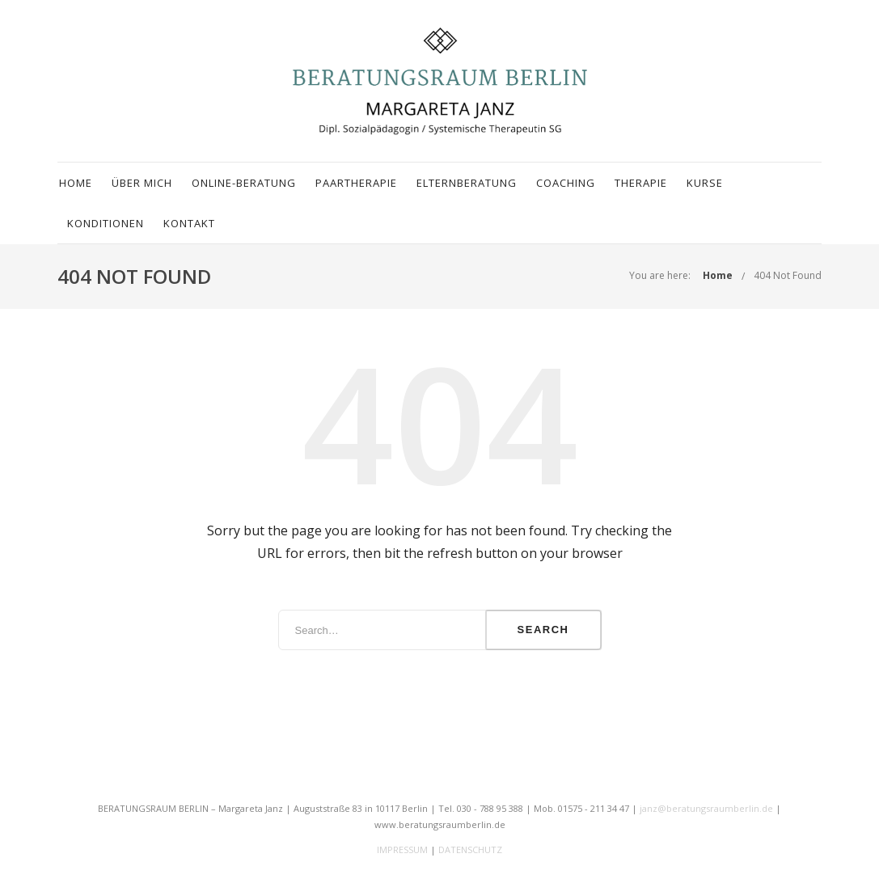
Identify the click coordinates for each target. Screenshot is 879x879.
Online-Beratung (244, 182)
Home (75, 182)
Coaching (565, 182)
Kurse (705, 182)
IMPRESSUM (402, 849)
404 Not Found (788, 275)
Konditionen (105, 223)
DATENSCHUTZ (470, 849)
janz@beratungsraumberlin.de (706, 808)
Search (543, 629)
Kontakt (189, 223)
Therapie (641, 182)
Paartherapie (356, 182)
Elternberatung (466, 182)
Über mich (142, 182)
